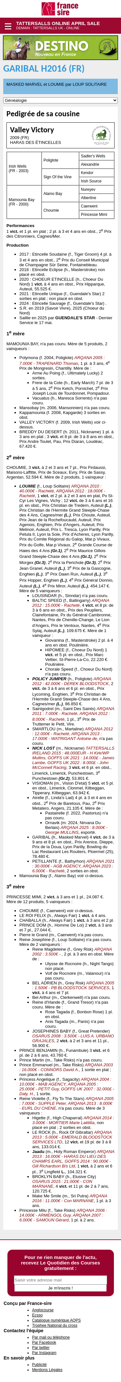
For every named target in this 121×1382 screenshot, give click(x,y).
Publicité (39, 1364)
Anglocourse (43, 1310)
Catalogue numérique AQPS (56, 1320)
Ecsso (37, 1315)
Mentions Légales (47, 1370)
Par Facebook (44, 1342)
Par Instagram (44, 1353)
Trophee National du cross (54, 1325)
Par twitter (40, 1347)
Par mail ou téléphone (51, 1337)
